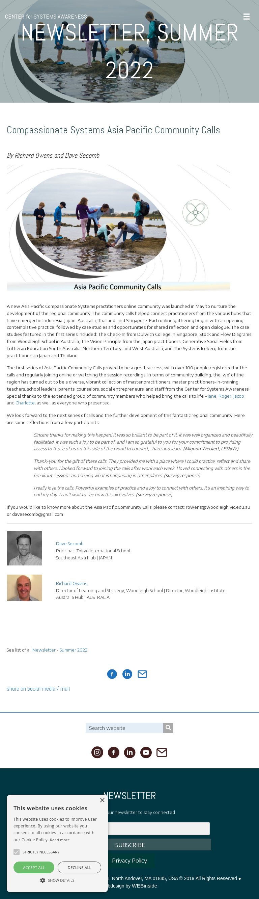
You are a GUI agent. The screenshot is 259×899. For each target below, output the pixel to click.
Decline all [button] (79, 867)
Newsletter (44, 650)
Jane (212, 396)
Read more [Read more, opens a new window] (60, 839)
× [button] (102, 800)
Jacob (238, 396)
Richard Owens (71, 583)
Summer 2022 (73, 650)
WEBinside (144, 886)
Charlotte (25, 402)
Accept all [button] (34, 867)
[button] (16, 852)
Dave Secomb (70, 543)
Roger (225, 396)
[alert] (57, 843)
